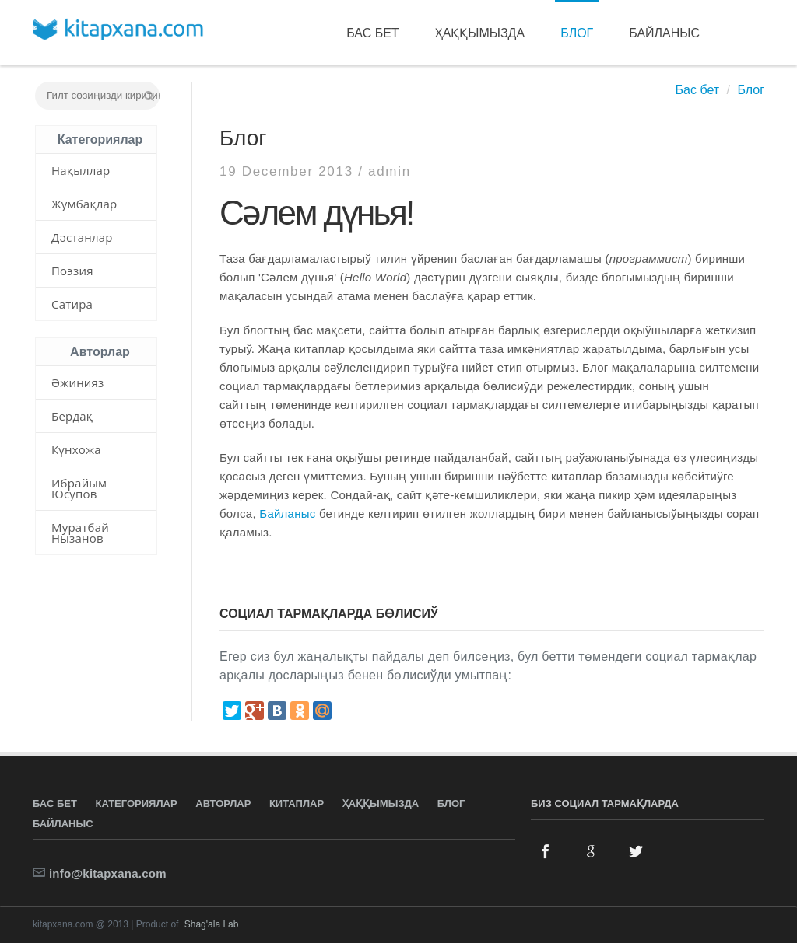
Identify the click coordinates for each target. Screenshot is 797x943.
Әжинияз (77, 382)
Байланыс (664, 33)
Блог (576, 33)
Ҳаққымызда (480, 33)
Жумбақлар (84, 203)
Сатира (72, 304)
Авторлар (223, 803)
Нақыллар (80, 170)
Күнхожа (76, 449)
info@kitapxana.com (108, 873)
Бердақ (72, 416)
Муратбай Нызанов (80, 532)
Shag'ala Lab (211, 924)
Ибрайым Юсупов (79, 488)
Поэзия (72, 270)
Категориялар (136, 803)
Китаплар (296, 803)
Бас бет (372, 33)
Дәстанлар (82, 237)
